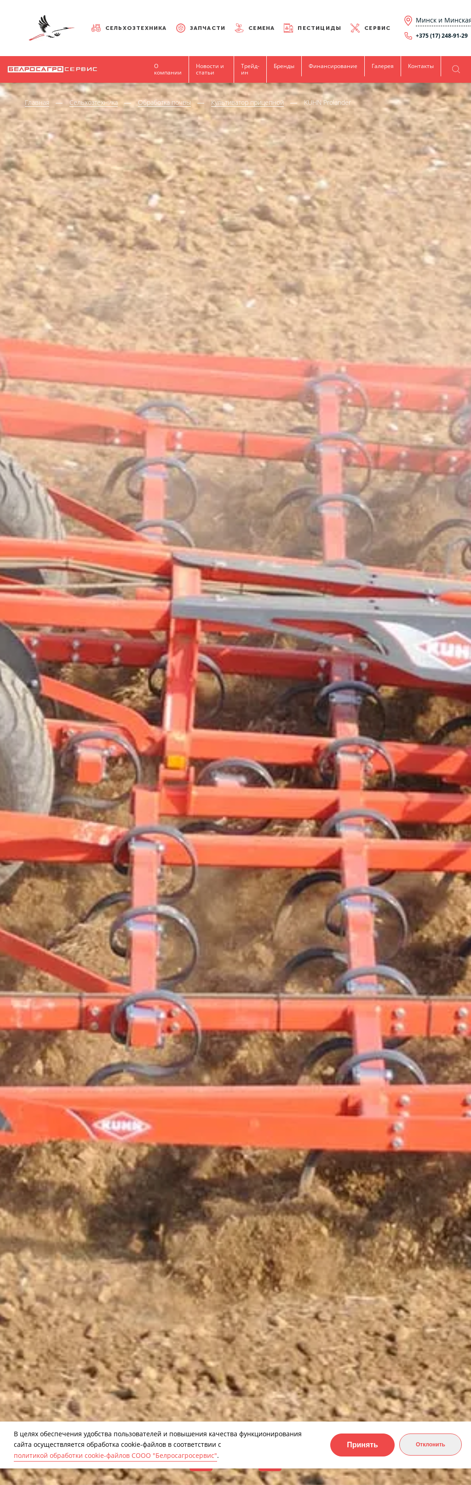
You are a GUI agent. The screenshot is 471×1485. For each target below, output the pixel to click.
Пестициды (319, 28)
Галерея (383, 66)
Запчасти (208, 28)
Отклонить (430, 1444)
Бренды (284, 66)
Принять (362, 1445)
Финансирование (333, 66)
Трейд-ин (250, 69)
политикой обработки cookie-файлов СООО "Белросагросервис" (115, 1455)
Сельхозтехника (136, 28)
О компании (168, 69)
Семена (261, 28)
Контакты (421, 66)
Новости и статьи (210, 69)
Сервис (377, 28)
